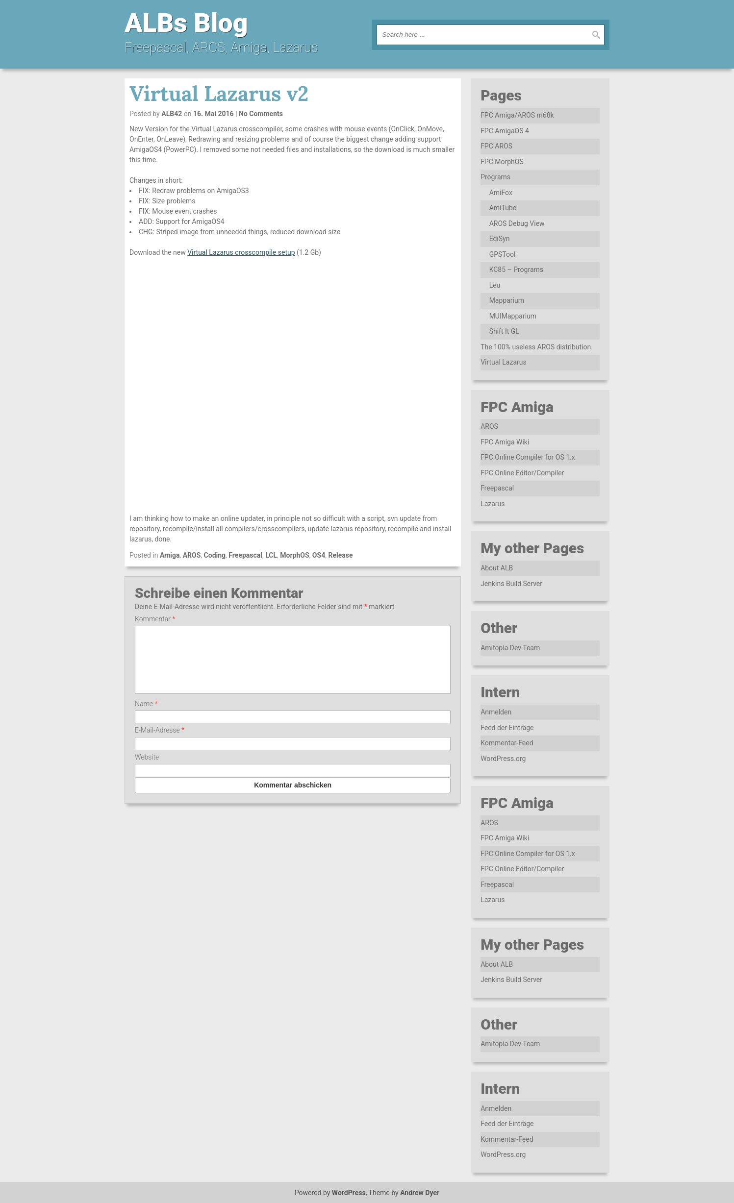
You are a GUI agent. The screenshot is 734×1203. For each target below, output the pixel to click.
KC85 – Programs (516, 269)
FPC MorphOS (502, 162)
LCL (271, 555)
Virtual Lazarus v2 (219, 93)
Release (340, 555)
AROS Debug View (517, 223)
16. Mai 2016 (213, 114)
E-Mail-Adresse (159, 742)
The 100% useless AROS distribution (536, 347)
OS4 (318, 555)
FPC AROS (496, 146)
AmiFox (500, 192)
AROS (192, 555)
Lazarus (493, 504)
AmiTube (503, 208)
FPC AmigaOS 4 (505, 131)
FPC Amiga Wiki (505, 442)
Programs (495, 177)
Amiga (170, 555)
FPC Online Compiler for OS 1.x (528, 457)
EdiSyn (499, 239)
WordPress (349, 1193)
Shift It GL (504, 331)
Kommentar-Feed (507, 743)
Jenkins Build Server (511, 584)
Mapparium (506, 300)
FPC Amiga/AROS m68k (517, 115)
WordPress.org (503, 758)
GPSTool (502, 254)
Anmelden (496, 712)
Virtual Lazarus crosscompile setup (241, 252)
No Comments (261, 114)
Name (146, 715)
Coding (215, 555)
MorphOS (294, 555)
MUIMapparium (512, 316)
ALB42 (171, 114)
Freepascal (245, 555)
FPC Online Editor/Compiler (522, 473)
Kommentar (155, 619)
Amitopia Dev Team (510, 648)
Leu (495, 285)
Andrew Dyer (419, 1193)
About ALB (497, 568)
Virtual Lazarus (504, 362)
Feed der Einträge (507, 728)
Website (147, 769)
